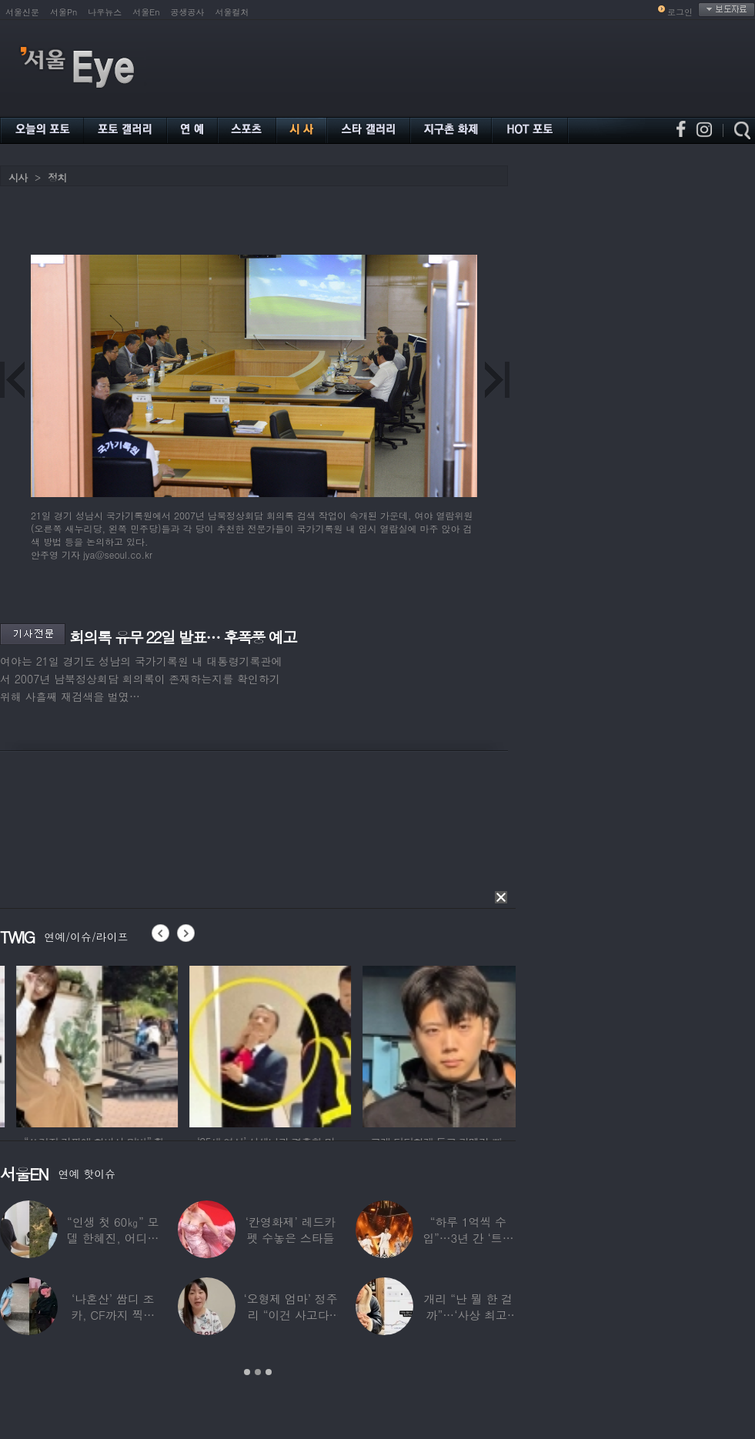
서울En (145, 12)
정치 (57, 177)
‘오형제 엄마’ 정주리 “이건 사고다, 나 (290, 1314)
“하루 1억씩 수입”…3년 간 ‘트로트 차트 (468, 1238)
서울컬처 (232, 12)
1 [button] (247, 1372)
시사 (17, 177)
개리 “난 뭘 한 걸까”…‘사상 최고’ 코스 (468, 1314)
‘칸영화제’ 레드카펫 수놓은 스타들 (291, 1230)
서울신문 (22, 12)
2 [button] (258, 1372)
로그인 (680, 12)
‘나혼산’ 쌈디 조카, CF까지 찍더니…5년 (113, 1314)
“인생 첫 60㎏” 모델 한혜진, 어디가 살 (113, 1238)
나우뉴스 (105, 12)
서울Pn (63, 12)
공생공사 (188, 12)
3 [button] (269, 1372)
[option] (144, 1044)
